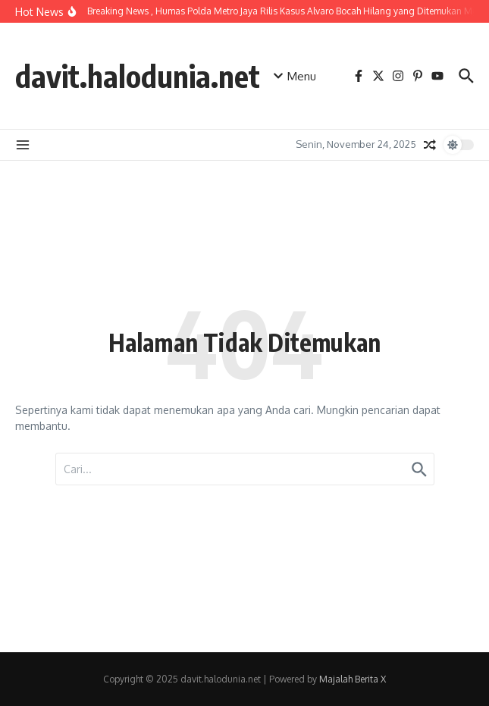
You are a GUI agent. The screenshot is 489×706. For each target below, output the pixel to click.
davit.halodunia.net (137, 76)
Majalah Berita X (352, 679)
